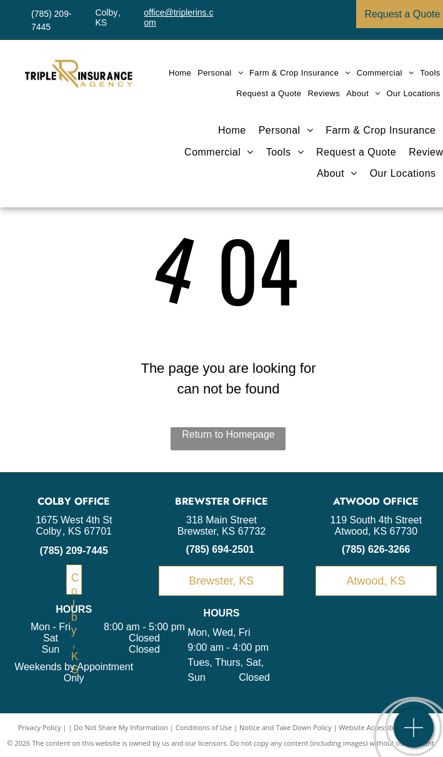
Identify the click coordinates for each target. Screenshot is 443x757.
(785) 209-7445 (73, 550)
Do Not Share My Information (121, 727)
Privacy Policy (39, 727)
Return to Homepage (228, 434)
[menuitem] (180, 72)
